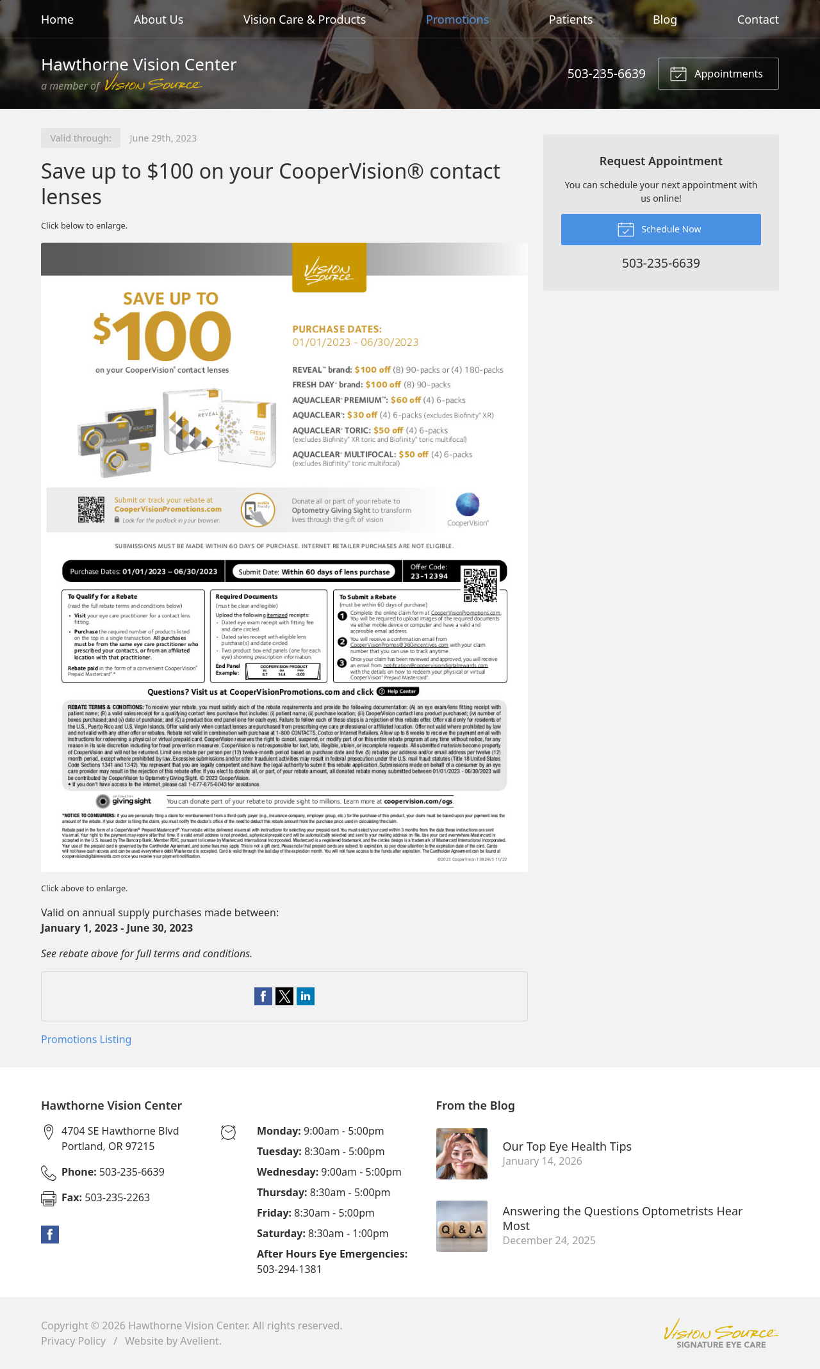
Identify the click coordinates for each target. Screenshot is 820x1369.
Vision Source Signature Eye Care (721, 1333)
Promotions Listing (86, 1039)
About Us (159, 19)
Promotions (457, 19)
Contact (758, 19)
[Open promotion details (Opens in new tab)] (284, 558)
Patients (571, 19)
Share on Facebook (263, 996)
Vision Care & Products (304, 19)
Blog (665, 19)
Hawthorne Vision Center (187, 1325)
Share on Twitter (284, 996)
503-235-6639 (607, 73)
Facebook (50, 1234)
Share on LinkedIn (306, 996)
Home (57, 19)
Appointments (716, 73)
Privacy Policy (73, 1341)
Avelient (199, 1341)
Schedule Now (659, 229)
